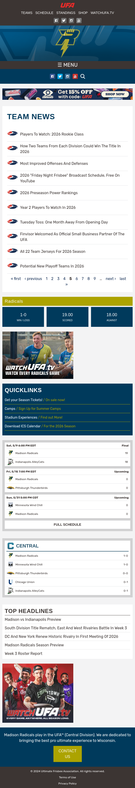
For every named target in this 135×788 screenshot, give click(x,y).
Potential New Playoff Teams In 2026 (52, 266)
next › (111, 278)
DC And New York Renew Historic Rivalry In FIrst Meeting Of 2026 (61, 636)
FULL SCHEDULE (67, 524)
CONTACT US (67, 754)
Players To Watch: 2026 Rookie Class (52, 134)
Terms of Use (67, 777)
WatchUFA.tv (102, 13)
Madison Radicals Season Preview (34, 645)
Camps (10, 409)
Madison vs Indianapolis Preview (33, 619)
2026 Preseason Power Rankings (49, 193)
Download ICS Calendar (22, 426)
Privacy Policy (67, 783)
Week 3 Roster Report (23, 653)
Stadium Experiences (21, 418)
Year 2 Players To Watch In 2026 (48, 207)
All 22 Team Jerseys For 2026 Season (52, 251)
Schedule (44, 13)
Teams (26, 13)
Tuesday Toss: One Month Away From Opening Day (64, 222)
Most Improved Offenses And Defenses (54, 163)
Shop (83, 13)
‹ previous (33, 278)
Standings (65, 13)
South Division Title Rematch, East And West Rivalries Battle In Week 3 (66, 628)
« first (16, 278)
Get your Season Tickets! (24, 400)
